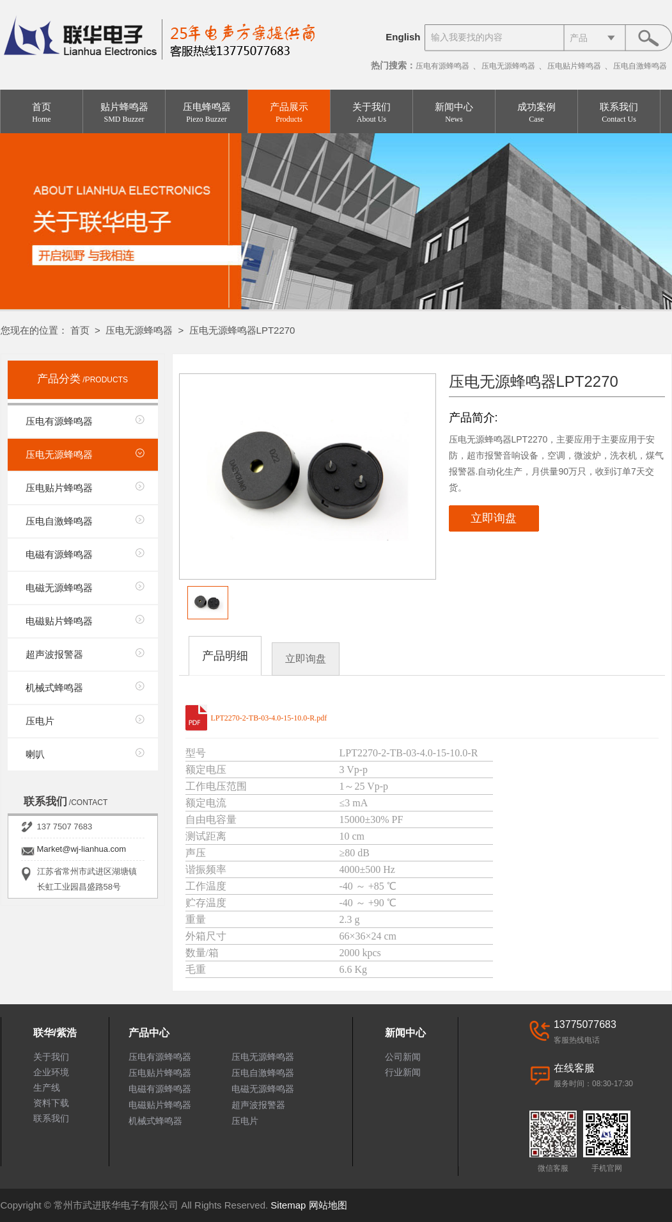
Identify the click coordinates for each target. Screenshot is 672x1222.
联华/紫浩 (55, 1032)
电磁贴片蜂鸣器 (59, 620)
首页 (41, 113)
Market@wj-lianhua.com (82, 849)
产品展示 (289, 113)
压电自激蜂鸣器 (640, 65)
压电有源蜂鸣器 (442, 65)
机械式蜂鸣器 (54, 687)
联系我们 (619, 113)
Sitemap (288, 1205)
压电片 (40, 720)
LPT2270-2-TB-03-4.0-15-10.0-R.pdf (269, 717)
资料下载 (51, 1103)
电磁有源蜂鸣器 (59, 554)
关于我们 (371, 113)
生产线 (46, 1087)
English (403, 36)
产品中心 (149, 1032)
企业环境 (51, 1072)
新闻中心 (454, 113)
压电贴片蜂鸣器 (574, 65)
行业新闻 (403, 1072)
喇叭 (35, 754)
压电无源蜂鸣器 (508, 65)
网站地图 (328, 1205)
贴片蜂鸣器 (124, 113)
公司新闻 (403, 1057)
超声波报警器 (54, 654)
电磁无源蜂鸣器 (59, 587)
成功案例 (536, 113)
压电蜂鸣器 (206, 113)
